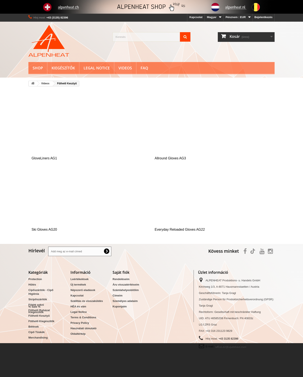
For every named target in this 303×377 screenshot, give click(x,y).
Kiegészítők (63, 67)
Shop (38, 67)
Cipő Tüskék (36, 332)
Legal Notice (97, 67)
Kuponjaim (120, 306)
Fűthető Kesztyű (39, 315)
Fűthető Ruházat (39, 310)
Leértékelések (79, 279)
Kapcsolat (195, 17)
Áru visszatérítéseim (126, 284)
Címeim (117, 295)
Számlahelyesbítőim (126, 290)
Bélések (33, 326)
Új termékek (78, 284)
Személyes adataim (125, 301)
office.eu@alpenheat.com (230, 346)
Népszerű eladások (82, 290)
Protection (35, 279)
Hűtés (32, 284)
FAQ (144, 67)
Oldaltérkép (78, 333)
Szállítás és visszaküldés (86, 301)
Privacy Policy (79, 322)
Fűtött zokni (36, 304)
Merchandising (38, 337)
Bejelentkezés (263, 17)
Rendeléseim (121, 279)
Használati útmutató (83, 328)
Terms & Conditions (83, 317)
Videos (125, 67)
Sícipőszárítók (37, 299)
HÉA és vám (78, 306)
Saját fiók (121, 272)
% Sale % (34, 345)
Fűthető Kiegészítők (41, 321)
